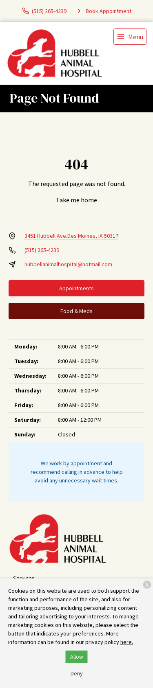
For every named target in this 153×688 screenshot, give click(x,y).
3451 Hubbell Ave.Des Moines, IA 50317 (71, 235)
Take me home (76, 200)
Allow (76, 656)
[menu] (129, 36)
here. (126, 642)
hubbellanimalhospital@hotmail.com (68, 264)
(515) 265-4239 (41, 250)
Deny (77, 673)
